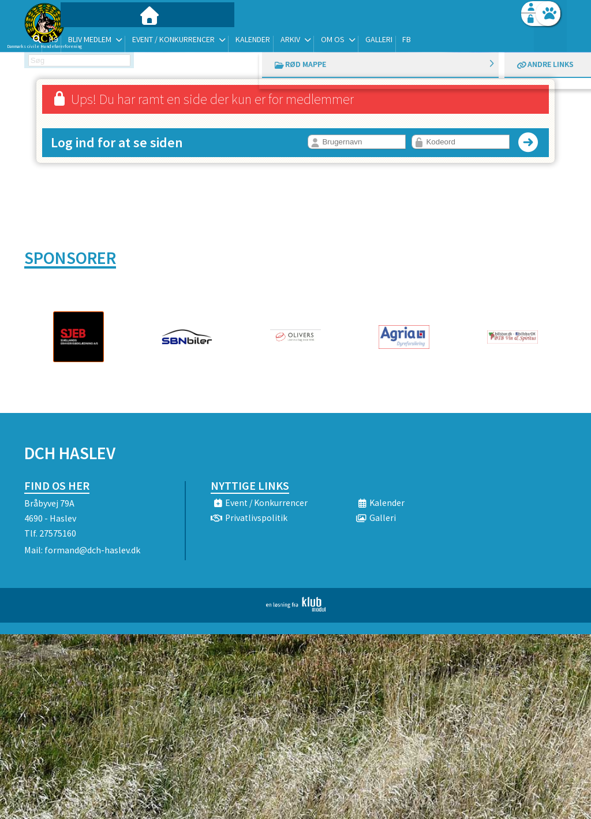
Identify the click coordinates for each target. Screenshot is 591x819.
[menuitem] (96, 39)
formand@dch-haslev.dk (92, 550)
